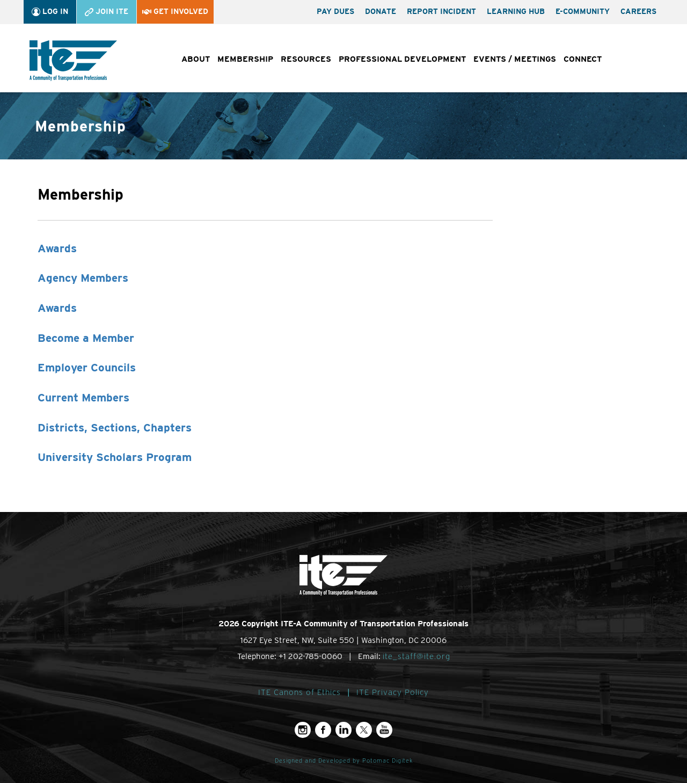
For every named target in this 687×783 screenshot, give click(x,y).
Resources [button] (306, 59)
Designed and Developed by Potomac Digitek (344, 760)
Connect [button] (583, 59)
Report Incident (441, 11)
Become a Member (86, 338)
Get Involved (175, 11)
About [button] (195, 59)
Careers (638, 11)
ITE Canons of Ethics (299, 692)
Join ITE (106, 11)
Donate (380, 11)
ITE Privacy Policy (392, 692)
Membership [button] (245, 59)
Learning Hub (516, 11)
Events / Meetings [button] (514, 59)
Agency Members (83, 277)
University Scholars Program (115, 457)
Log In (50, 11)
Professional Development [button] (402, 59)
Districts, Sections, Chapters (115, 427)
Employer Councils (87, 367)
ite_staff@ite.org (416, 656)
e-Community (583, 11)
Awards (57, 248)
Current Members (83, 397)
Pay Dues (335, 11)
